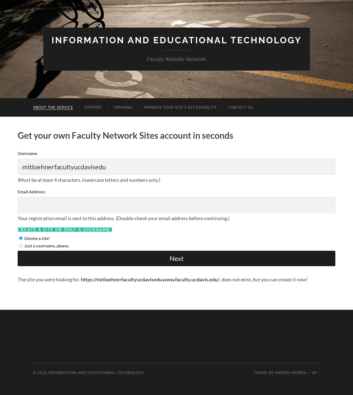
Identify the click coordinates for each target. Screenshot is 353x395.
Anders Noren (290, 372)
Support (93, 107)
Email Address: (32, 191)
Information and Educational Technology (177, 40)
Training (123, 107)
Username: (28, 153)
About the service (53, 107)
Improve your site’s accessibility (180, 107)
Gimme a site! (37, 238)
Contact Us (240, 107)
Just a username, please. (46, 245)
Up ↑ (316, 372)
